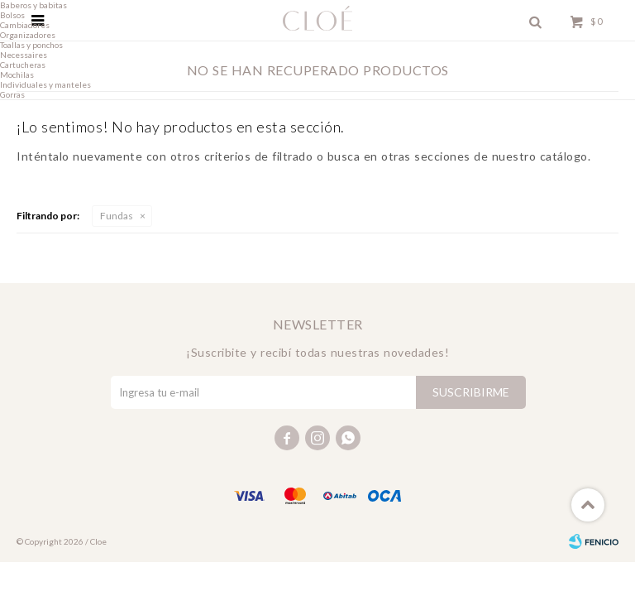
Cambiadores (25, 25)
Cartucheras (22, 65)
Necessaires (23, 55)
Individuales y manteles (45, 84)
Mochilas (17, 74)
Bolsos (12, 15)
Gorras (12, 94)
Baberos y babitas (33, 5)
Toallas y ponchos (31, 45)
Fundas (116, 215)
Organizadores (27, 35)
